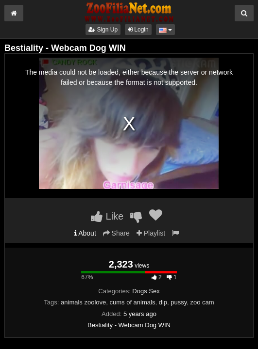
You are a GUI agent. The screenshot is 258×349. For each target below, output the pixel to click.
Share (116, 233)
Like (107, 216)
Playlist (151, 233)
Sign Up (103, 29)
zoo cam (202, 302)
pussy (179, 302)
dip (163, 302)
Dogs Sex (145, 291)
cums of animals (132, 302)
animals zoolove (83, 302)
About (85, 233)
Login (138, 29)
